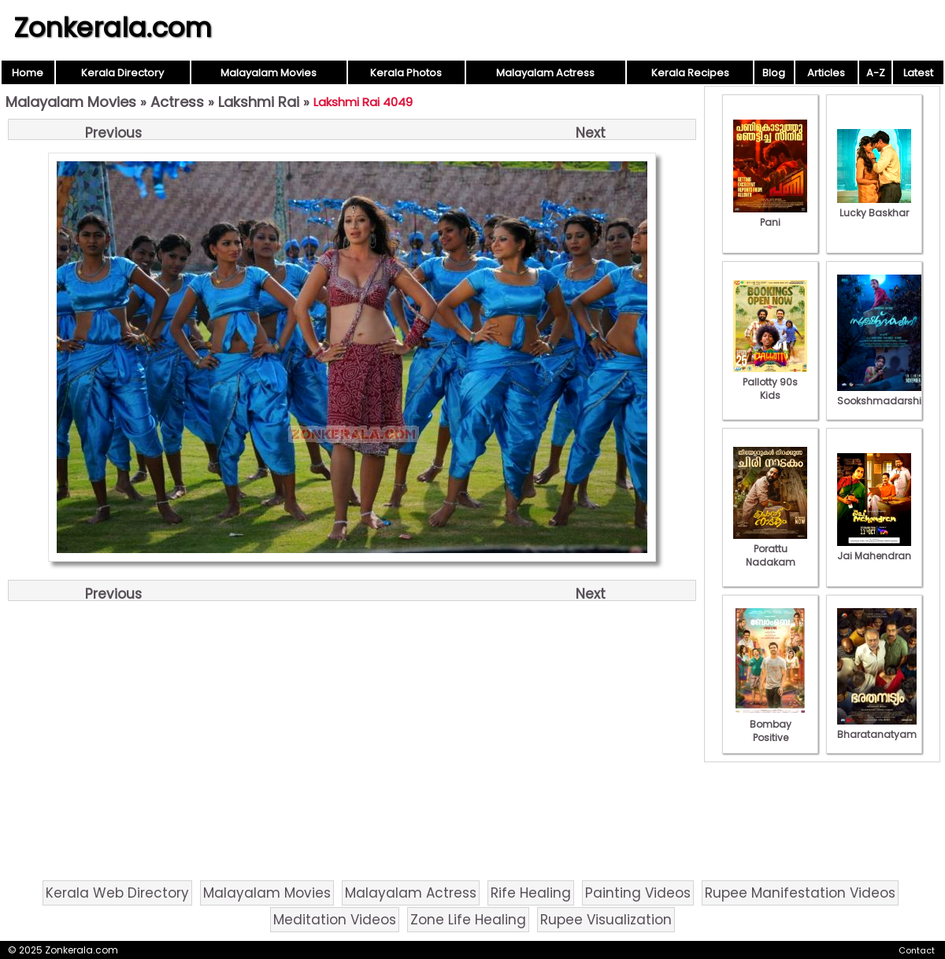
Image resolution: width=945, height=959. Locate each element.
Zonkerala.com (112, 27)
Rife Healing (531, 892)
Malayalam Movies (268, 72)
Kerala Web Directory (117, 892)
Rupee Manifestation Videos (800, 892)
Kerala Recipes (690, 72)
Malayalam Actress (545, 72)
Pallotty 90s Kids (770, 382)
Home (27, 72)
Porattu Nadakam (770, 549)
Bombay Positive (770, 724)
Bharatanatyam (877, 727)
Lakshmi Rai (258, 102)
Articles (826, 72)
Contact (917, 950)
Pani (770, 215)
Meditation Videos (334, 919)
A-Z (875, 72)
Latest (918, 72)
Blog (773, 72)
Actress (177, 102)
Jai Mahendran (874, 549)
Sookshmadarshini (883, 394)
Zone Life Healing (468, 919)
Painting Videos (638, 892)
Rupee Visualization (606, 919)
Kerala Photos (406, 72)
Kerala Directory (122, 72)
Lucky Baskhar (874, 206)
